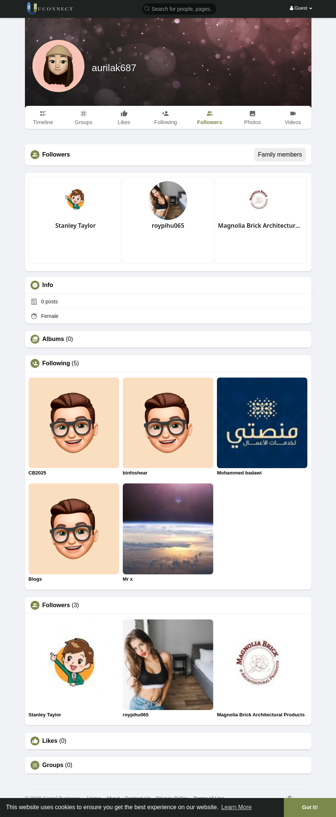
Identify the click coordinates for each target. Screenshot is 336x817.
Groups (53, 765)
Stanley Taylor (75, 225)
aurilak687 (114, 67)
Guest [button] (301, 8)
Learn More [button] (236, 807)
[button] (179, 8)
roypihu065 (168, 225)
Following (56, 363)
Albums (53, 339)
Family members (280, 154)
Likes (50, 741)
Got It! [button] (310, 807)
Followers (56, 605)
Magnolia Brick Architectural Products (260, 225)
